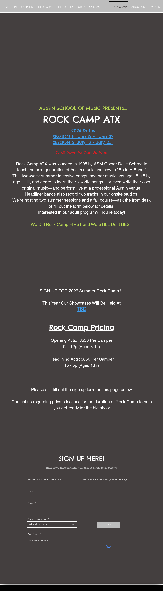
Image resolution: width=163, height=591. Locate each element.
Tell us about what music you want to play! (105, 479)
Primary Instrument (37, 519)
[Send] (108, 525)
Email (30, 491)
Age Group (34, 534)
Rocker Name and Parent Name (44, 479)
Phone (31, 503)
